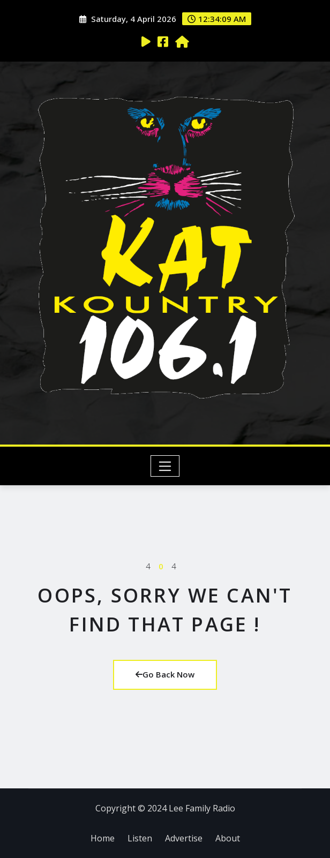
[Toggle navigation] (165, 466)
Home (103, 838)
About (227, 838)
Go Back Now (165, 674)
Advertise (183, 838)
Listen (140, 838)
